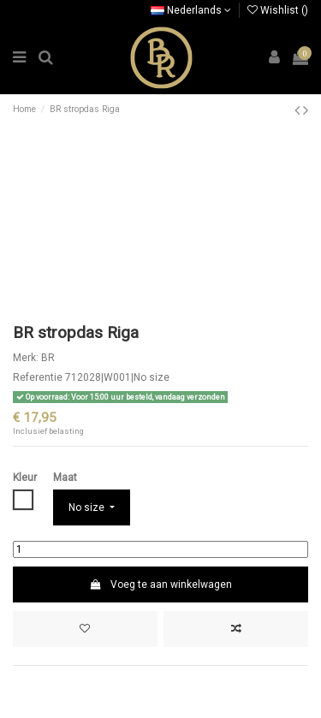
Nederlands (191, 10)
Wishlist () (277, 10)
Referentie (37, 377)
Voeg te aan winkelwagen (160, 584)
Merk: (26, 358)
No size (87, 507)
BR (48, 358)
